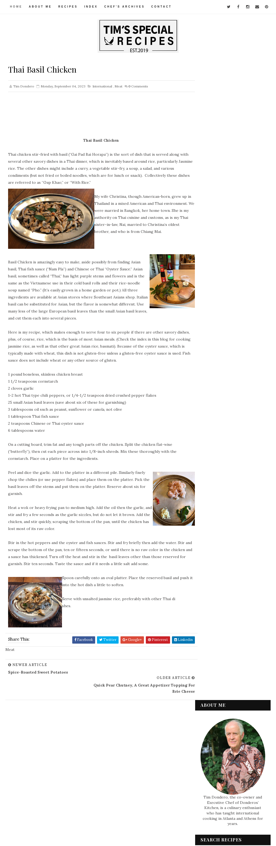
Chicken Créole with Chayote (236, 527)
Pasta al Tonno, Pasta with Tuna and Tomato (233, 491)
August (218, 606)
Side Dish (213, 751)
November (221, 398)
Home (16, 6)
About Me (40, 6)
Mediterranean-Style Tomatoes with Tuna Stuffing (230, 596)
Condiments (216, 688)
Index (91, 6)
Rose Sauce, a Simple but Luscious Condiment (232, 504)
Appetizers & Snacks (223, 679)
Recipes (68, 6)
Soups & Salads (218, 761)
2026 (211, 367)
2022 (211, 626)
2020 (211, 638)
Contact (161, 6)
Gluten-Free (216, 706)
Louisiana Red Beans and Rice (236, 429)
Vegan (211, 770)
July (215, 613)
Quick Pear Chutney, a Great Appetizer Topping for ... (235, 580)
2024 (211, 380)
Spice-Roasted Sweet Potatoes (229, 559)
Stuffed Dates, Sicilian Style (234, 548)
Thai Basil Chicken (226, 570)
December (221, 392)
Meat (118, 87)
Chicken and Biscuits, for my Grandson (235, 517)
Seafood (213, 743)
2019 (211, 645)
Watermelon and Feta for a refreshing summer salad (221, 256)
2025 (211, 373)
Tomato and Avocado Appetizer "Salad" (228, 478)
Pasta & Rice (216, 733)
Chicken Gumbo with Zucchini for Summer (237, 538)
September (222, 411)
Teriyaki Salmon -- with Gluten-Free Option (231, 419)
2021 (211, 632)
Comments (138, 87)
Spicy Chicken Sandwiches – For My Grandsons (235, 440)
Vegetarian (215, 779)
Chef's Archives (124, 6)
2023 (211, 386)
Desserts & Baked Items (226, 697)
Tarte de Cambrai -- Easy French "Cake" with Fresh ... (237, 453)
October (219, 404)
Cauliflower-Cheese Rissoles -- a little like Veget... (237, 466)
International (102, 87)
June (216, 619)
